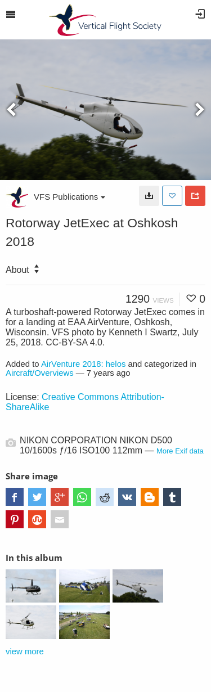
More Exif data (180, 451)
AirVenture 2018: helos (83, 364)
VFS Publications (69, 196)
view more (25, 651)
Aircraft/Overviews (40, 373)
